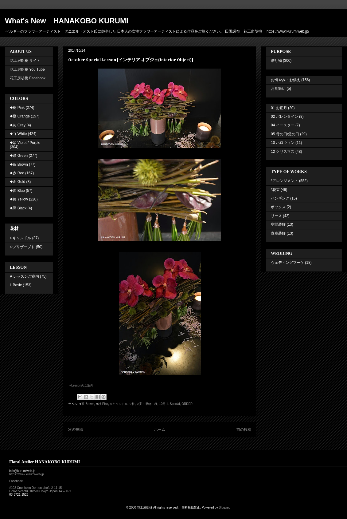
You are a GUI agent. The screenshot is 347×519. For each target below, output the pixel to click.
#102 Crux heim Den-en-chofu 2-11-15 (35, 487)
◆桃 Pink (102, 404)
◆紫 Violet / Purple (25, 143)
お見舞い (278, 88)
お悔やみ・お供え (285, 80)
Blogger (224, 507)
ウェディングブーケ (287, 262)
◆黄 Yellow (19, 199)
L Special (173, 404)
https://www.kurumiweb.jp (26, 474)
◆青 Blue (17, 190)
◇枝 (132, 404)
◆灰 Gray (17, 125)
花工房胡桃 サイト (25, 60)
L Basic (16, 285)
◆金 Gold (17, 182)
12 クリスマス (282, 151)
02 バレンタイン (284, 116)
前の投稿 (243, 429)
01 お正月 (279, 108)
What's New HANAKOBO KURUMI (66, 21)
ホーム (159, 429)
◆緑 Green (19, 155)
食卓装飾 (278, 233)
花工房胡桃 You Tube (27, 69)
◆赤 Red (17, 173)
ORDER (187, 404)
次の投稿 (75, 429)
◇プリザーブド (22, 247)
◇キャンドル (119, 404)
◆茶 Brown (86, 404)
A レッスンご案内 (24, 276)
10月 (162, 404)
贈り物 (276, 60)
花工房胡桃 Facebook (27, 78)
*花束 (275, 190)
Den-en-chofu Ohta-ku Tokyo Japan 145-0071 (40, 491)
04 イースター (282, 125)
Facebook (16, 481)
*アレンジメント (284, 181)
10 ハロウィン (282, 143)
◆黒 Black (18, 208)
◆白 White (18, 134)
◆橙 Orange (20, 116)
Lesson (82, 385)
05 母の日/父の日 (285, 134)
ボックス (278, 207)
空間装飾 (278, 224)
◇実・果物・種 (147, 404)
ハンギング (280, 198)
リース (276, 216)
